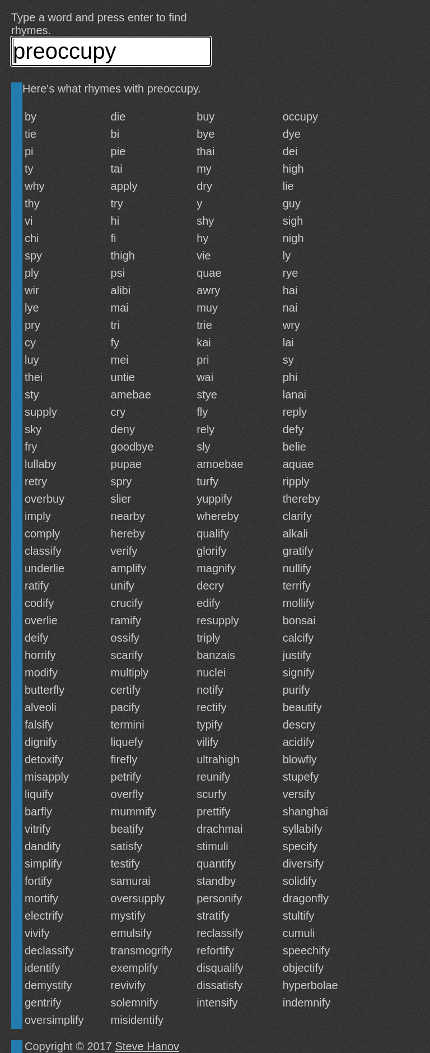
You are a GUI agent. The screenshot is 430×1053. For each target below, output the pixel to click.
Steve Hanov (147, 1046)
